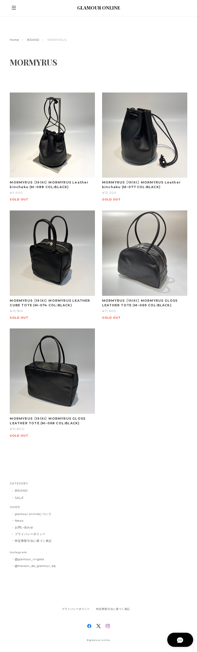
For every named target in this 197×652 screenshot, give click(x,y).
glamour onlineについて (33, 514)
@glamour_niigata (29, 559)
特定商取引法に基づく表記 (33, 541)
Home (14, 40)
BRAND (33, 40)
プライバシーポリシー (30, 534)
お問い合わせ (24, 527)
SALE (19, 498)
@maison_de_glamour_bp (35, 566)
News (19, 520)
